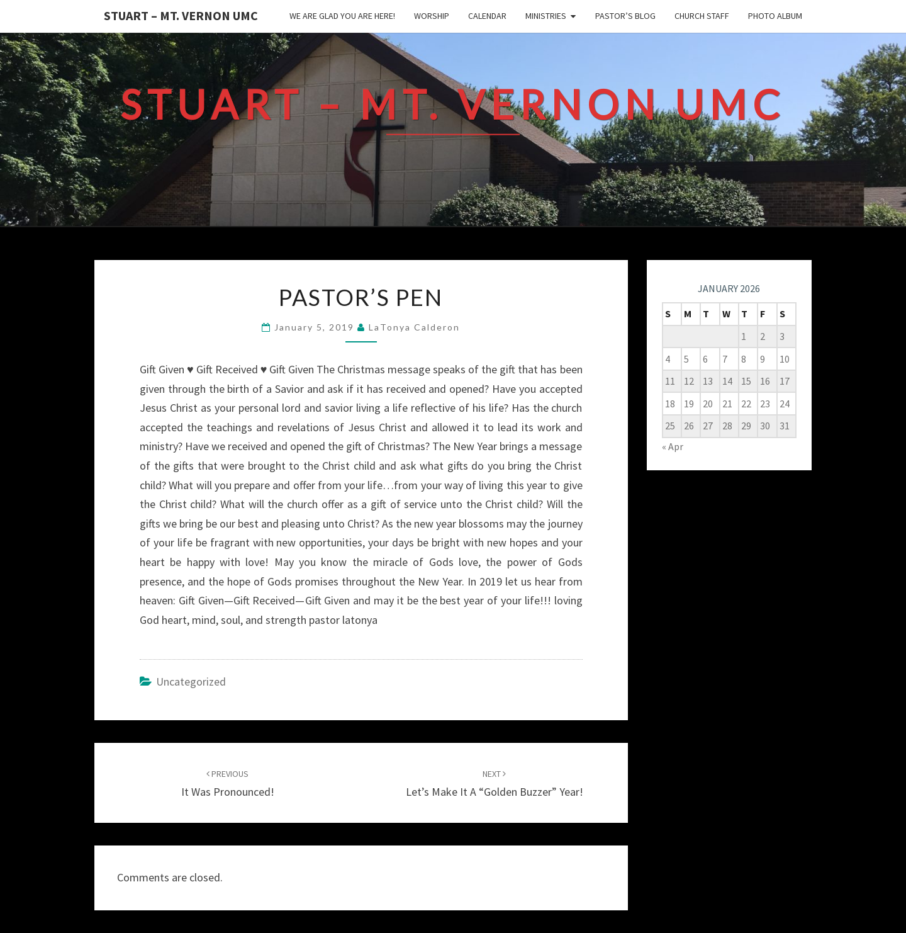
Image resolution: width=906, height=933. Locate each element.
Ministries (545, 15)
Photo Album (775, 15)
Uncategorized (191, 681)
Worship (431, 15)
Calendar (487, 15)
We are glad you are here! (342, 15)
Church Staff (701, 15)
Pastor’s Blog (625, 15)
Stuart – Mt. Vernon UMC (181, 15)
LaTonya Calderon (414, 327)
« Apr (672, 446)
